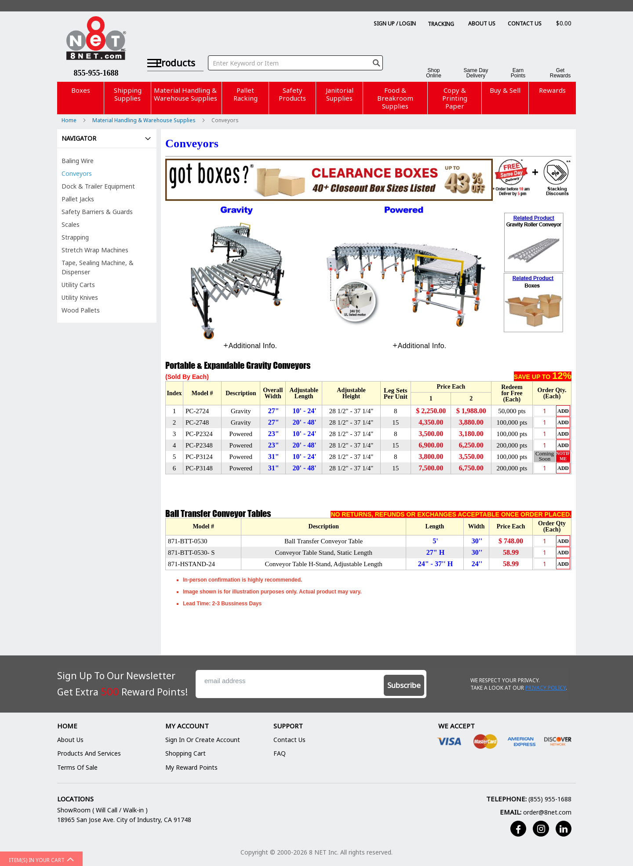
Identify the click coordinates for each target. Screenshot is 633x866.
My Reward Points (191, 767)
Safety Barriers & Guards (97, 211)
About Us (481, 23)
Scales (71, 224)
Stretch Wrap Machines (95, 250)
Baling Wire (78, 160)
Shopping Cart (185, 753)
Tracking (441, 24)
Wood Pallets (81, 310)
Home (70, 120)
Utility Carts (78, 284)
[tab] (250, 346)
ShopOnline (433, 72)
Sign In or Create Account (202, 739)
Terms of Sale (77, 767)
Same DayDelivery (475, 72)
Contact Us (525, 23)
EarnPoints (518, 72)
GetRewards (560, 72)
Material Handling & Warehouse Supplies (144, 120)
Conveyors (77, 173)
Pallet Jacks (78, 199)
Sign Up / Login (395, 23)
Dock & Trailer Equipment (98, 186)
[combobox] (299, 51)
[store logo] (96, 39)
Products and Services (89, 753)
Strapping (75, 237)
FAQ (279, 753)
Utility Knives (80, 297)
